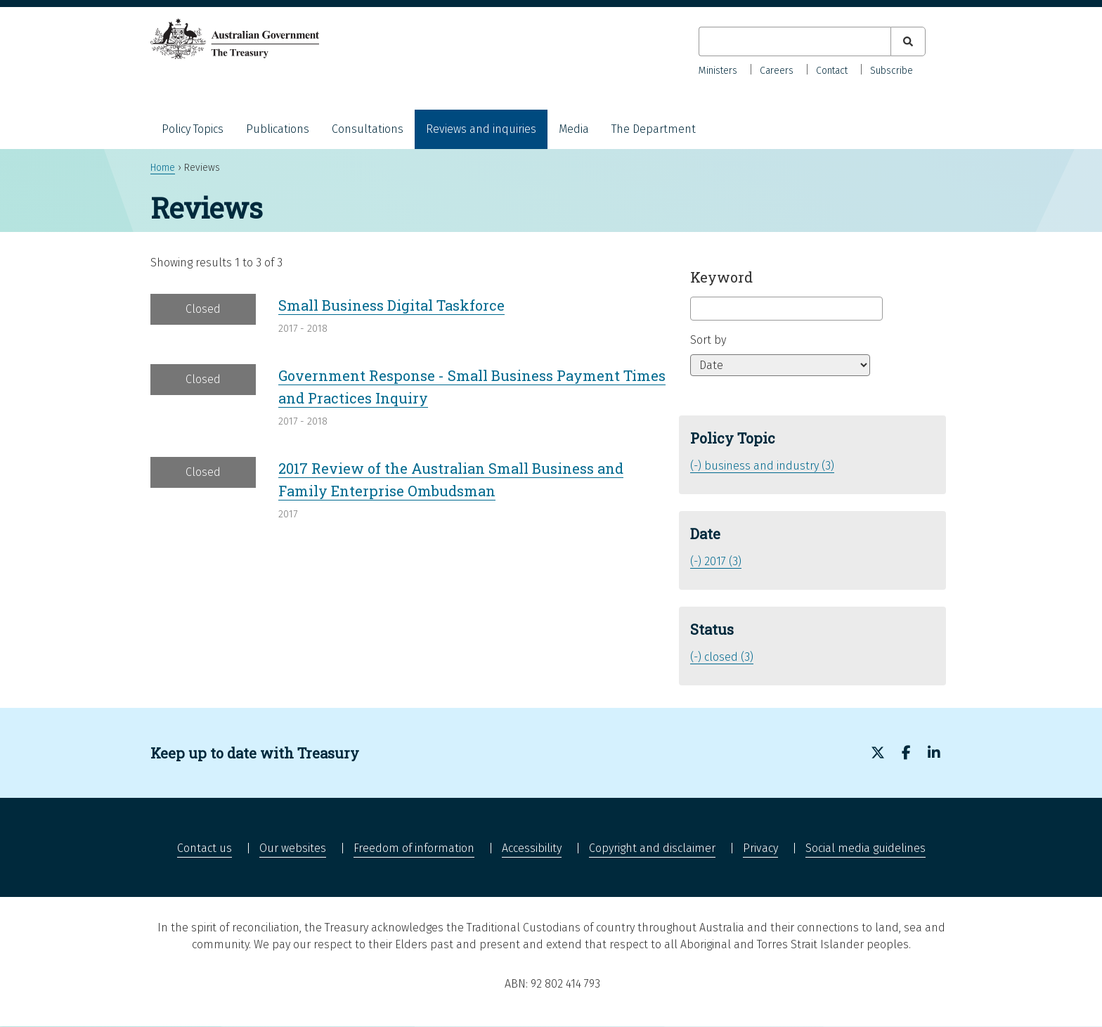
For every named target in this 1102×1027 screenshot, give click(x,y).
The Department (653, 129)
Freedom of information (414, 848)
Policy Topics (192, 129)
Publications (277, 129)
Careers (776, 71)
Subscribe (891, 71)
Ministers (718, 71)
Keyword (721, 277)
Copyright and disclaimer (652, 848)
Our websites (292, 848)
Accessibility (532, 848)
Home (162, 168)
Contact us (204, 848)
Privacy (760, 848)
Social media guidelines (865, 848)
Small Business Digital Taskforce (391, 305)
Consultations (367, 129)
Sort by (708, 340)
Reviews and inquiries (481, 129)
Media (574, 129)
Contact (832, 71)
